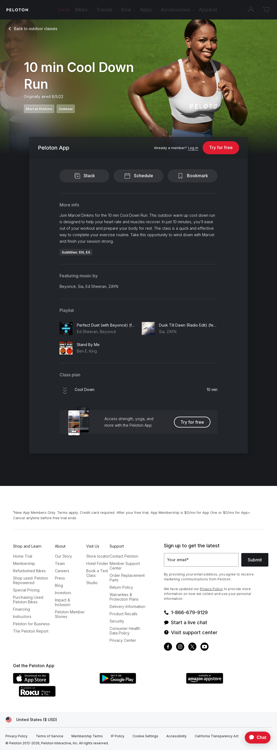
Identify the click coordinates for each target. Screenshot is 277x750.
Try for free (221, 147)
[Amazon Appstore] (226, 682)
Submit (255, 559)
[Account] (251, 9)
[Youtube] (204, 647)
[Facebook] (168, 647)
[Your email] (201, 560)
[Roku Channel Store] (59, 695)
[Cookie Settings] (145, 736)
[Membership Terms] (87, 736)
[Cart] (266, 9)
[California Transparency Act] (217, 736)
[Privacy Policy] (16, 736)
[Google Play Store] (140, 682)
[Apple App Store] (53, 682)
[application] (255, 737)
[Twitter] (192, 647)
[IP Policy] (117, 736)
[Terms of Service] (49, 736)
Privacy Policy (211, 589)
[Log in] (193, 148)
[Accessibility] (176, 736)
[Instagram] (180, 647)
